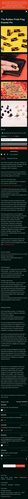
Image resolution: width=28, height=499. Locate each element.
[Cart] (26, 12)
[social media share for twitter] (4, 154)
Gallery (16, 477)
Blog (6, 477)
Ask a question (14, 154)
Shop (2, 477)
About (11, 477)
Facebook (4, 485)
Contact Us (9, 479)
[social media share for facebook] (1, 154)
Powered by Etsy (5, 496)
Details (3, 158)
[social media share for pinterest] (7, 154)
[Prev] (1, 459)
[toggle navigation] (2, 11)
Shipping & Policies (12, 158)
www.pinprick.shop (9, 244)
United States (11, 136)
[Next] (26, 459)
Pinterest (17, 485)
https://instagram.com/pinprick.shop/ (11, 185)
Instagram (11, 485)
